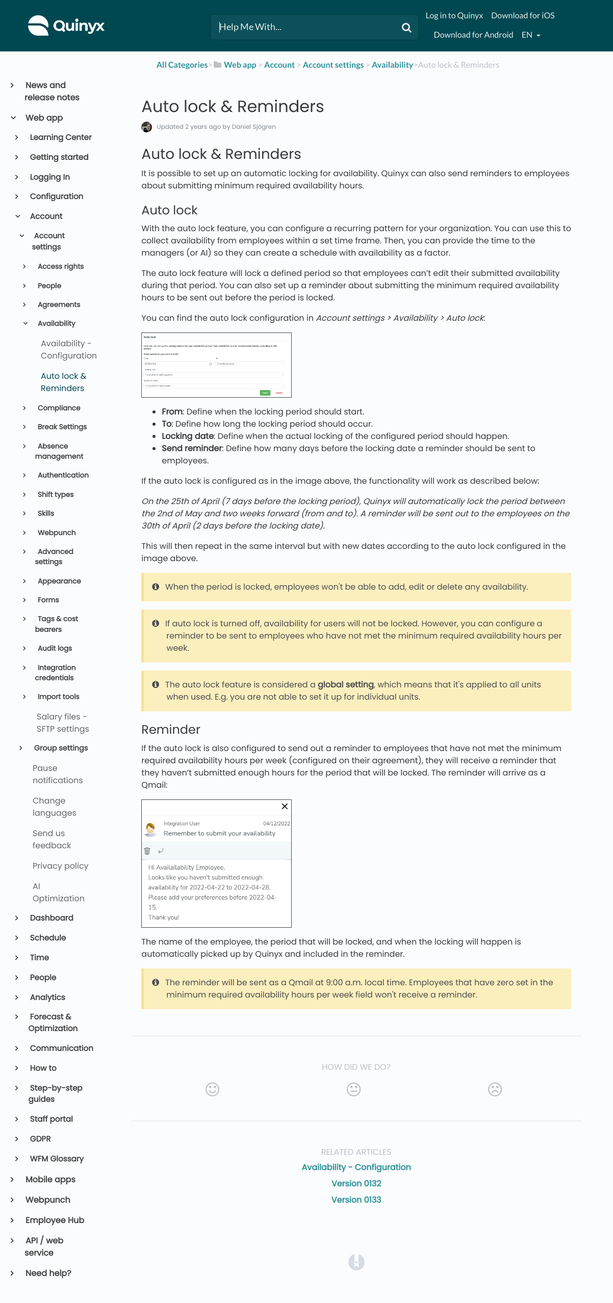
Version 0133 (356, 1200)
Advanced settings (54, 557)
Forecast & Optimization (53, 1023)
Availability (55, 323)
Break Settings (61, 427)
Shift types (54, 495)
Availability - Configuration (356, 1167)
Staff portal (51, 1119)
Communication (61, 1048)
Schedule (47, 938)
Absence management (59, 451)
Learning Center (60, 137)
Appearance (58, 581)
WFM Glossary (56, 1159)
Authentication (62, 475)
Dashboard (51, 918)
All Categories (182, 65)
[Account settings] (333, 65)
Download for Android (473, 35)
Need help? (47, 1273)
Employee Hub (54, 1220)
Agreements (58, 305)
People (48, 286)
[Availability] (392, 65)
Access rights (60, 266)
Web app (43, 118)
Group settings (60, 748)
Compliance (58, 408)
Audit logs (54, 648)
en (528, 35)
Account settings (48, 242)
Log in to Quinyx (454, 15)
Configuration (56, 196)
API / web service (43, 1247)
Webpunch (55, 533)
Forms (47, 600)
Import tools (57, 697)
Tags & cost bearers (56, 624)
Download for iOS (522, 15)
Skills (45, 513)
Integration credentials (55, 673)
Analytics (47, 997)
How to (43, 1068)
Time (39, 958)
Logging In (49, 177)
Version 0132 (356, 1183)
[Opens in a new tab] (356, 1262)
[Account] (279, 65)
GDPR (40, 1139)
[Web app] (235, 65)
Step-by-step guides (56, 1094)
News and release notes (52, 91)
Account (46, 216)
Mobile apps (49, 1179)
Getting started (59, 157)
